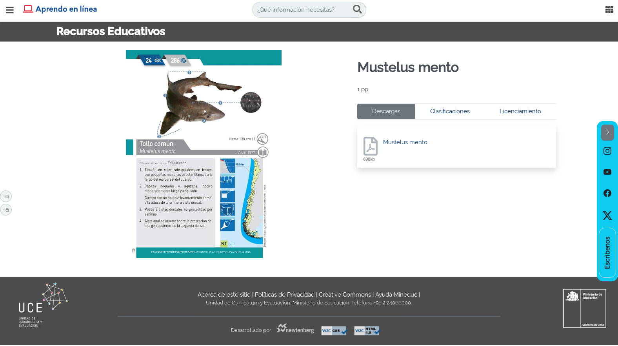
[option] (607, 151)
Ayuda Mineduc (396, 294)
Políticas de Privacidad (284, 294)
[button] (607, 133)
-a (7, 209)
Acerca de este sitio (224, 294)
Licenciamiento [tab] (520, 111)
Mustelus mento (405, 142)
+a (7, 195)
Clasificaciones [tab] (450, 111)
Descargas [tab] (386, 111)
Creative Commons (345, 294)
